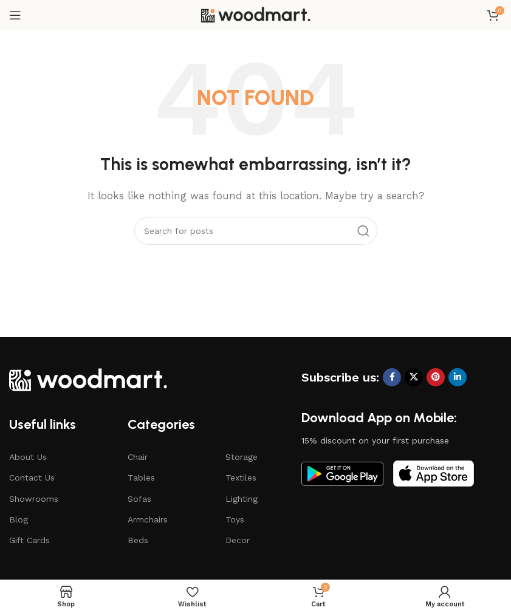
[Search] (255, 231)
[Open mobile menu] (15, 15)
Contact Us (32, 477)
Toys (234, 519)
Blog (18, 519)
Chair (138, 457)
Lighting (241, 499)
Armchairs (148, 519)
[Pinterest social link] (436, 377)
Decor (237, 540)
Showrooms (33, 499)
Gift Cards (29, 540)
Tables (141, 477)
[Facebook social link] (392, 377)
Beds (138, 540)
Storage (241, 457)
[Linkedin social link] (457, 377)
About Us (28, 457)
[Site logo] (255, 14)
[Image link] (88, 378)
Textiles (240, 477)
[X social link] (414, 377)
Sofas (139, 499)
